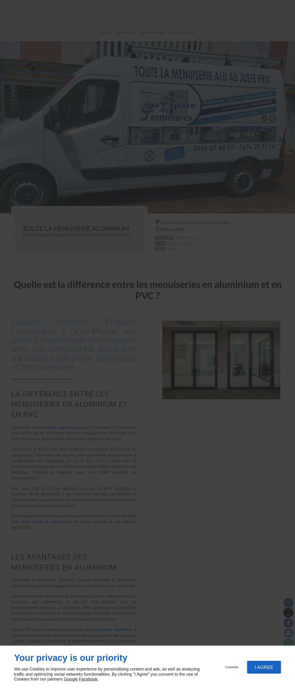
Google (71, 679)
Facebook (88, 679)
